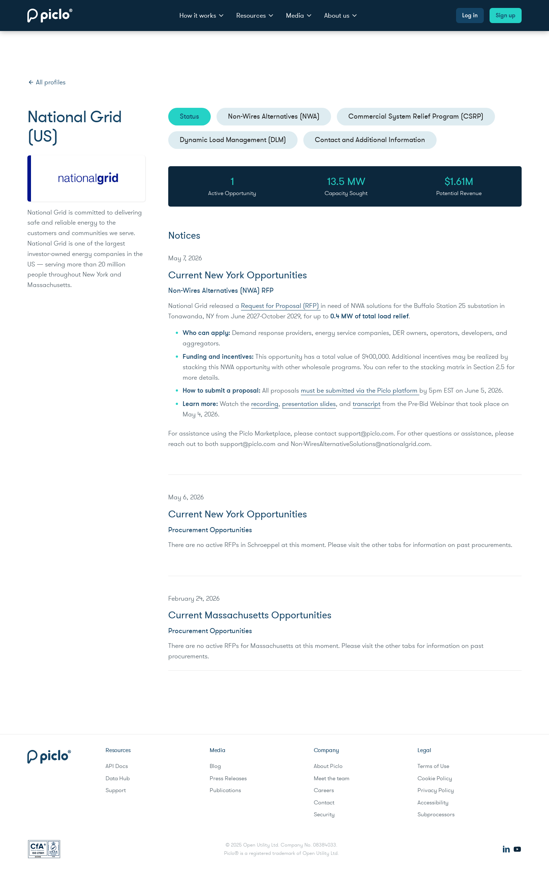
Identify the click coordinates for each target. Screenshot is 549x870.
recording (264, 403)
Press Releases (228, 778)
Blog (215, 766)
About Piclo (328, 766)
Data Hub (118, 778)
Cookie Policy (435, 778)
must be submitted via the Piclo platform (360, 390)
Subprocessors (436, 814)
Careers (324, 790)
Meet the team (331, 778)
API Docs (117, 766)
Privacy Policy (436, 790)
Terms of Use (433, 766)
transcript (366, 403)
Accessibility (433, 803)
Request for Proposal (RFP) (281, 305)
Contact (324, 803)
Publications (225, 790)
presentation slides (309, 403)
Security (324, 814)
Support (116, 790)
